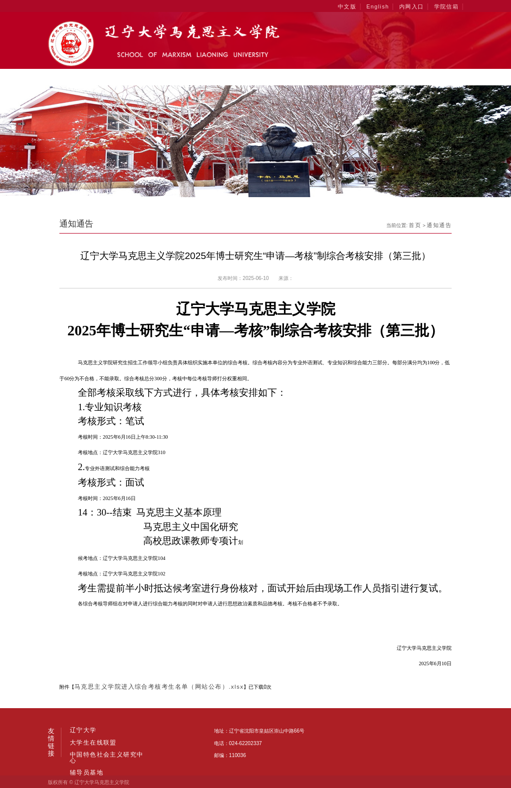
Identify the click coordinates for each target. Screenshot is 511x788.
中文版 (358, 5)
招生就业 (431, 77)
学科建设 (149, 77)
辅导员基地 (84, 752)
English (386, 5)
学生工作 (337, 77)
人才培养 (243, 77)
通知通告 (440, 224)
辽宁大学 (81, 729)
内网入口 (416, 5)
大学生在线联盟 (116, 729)
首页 (62, 77)
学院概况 (102, 77)
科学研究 (290, 77)
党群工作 (384, 77)
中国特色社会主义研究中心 (103, 740)
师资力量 (196, 77)
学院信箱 (448, 5)
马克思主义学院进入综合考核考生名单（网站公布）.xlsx (145, 686)
